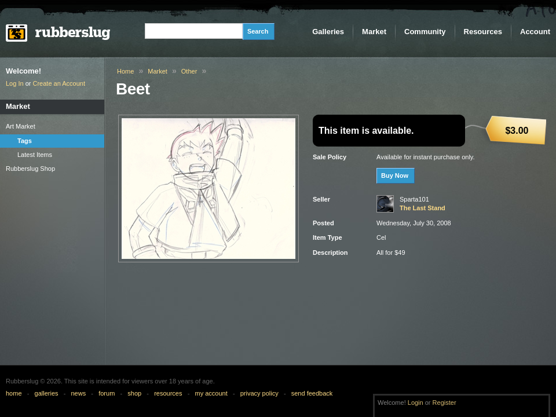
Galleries (328, 31)
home (14, 393)
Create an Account (59, 83)
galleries (46, 393)
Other (189, 71)
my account (211, 393)
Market (374, 31)
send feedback (312, 393)
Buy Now (394, 175)
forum (106, 393)
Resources (483, 31)
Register (444, 402)
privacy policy (259, 393)
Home (125, 71)
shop (134, 393)
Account (535, 31)
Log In (15, 83)
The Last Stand (422, 207)
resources (168, 393)
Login (415, 402)
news (78, 393)
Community (425, 31)
